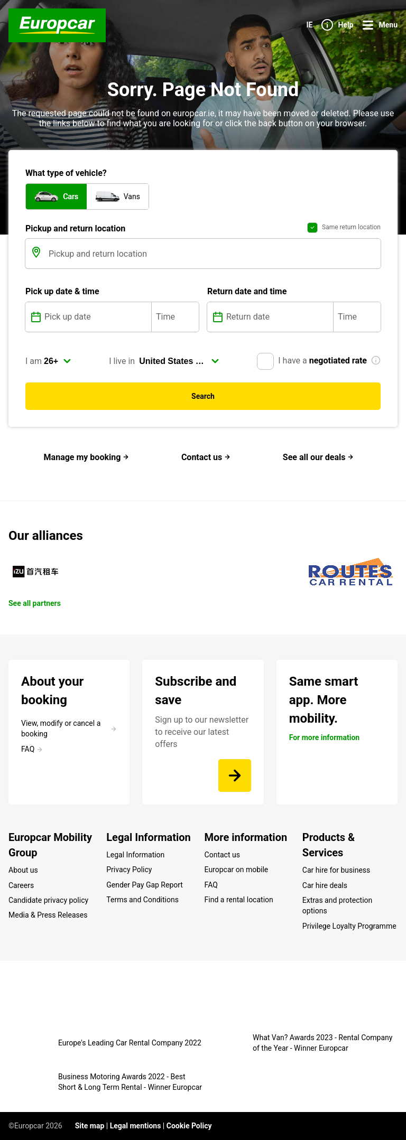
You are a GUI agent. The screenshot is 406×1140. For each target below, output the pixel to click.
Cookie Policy (189, 1126)
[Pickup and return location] (214, 253)
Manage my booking (87, 457)
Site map (90, 1126)
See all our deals (318, 457)
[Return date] (278, 317)
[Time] (175, 317)
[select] (57, 361)
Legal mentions (135, 1126)
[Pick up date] (96, 317)
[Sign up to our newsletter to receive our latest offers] (234, 775)
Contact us (205, 457)
